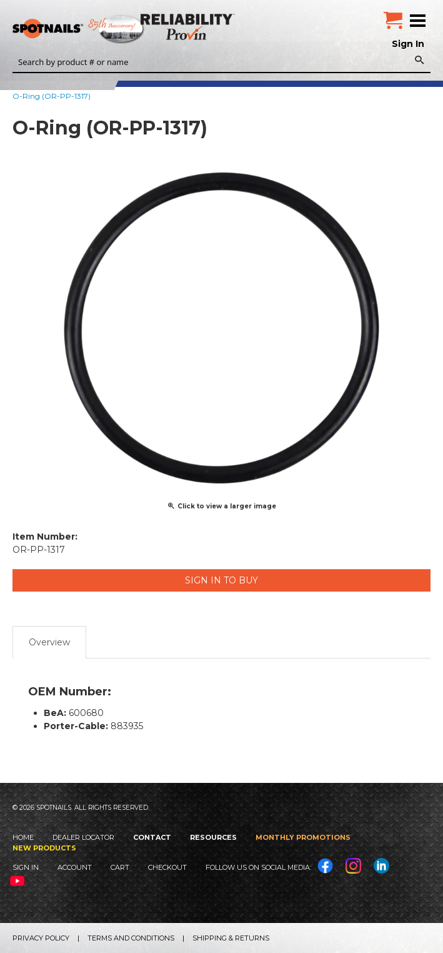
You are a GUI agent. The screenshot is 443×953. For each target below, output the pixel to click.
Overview (49, 642)
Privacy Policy (40, 938)
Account (74, 867)
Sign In (408, 43)
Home (23, 837)
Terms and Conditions (130, 938)
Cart (120, 867)
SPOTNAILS (93, 29)
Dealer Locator (83, 837)
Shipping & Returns (230, 938)
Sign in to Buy (221, 580)
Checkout (167, 867)
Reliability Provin (189, 27)
